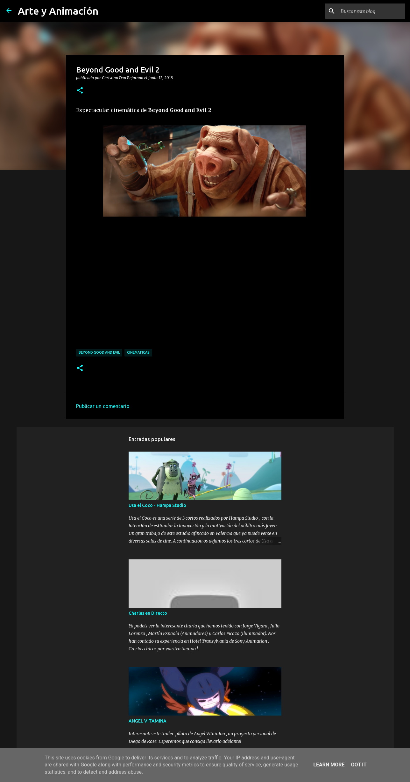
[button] (80, 91)
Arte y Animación (58, 11)
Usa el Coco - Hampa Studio (157, 505)
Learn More (328, 765)
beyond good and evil (99, 352)
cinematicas (138, 352)
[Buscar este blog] (371, 11)
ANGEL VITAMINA (147, 720)
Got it (358, 765)
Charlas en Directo (148, 613)
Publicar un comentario (103, 406)
